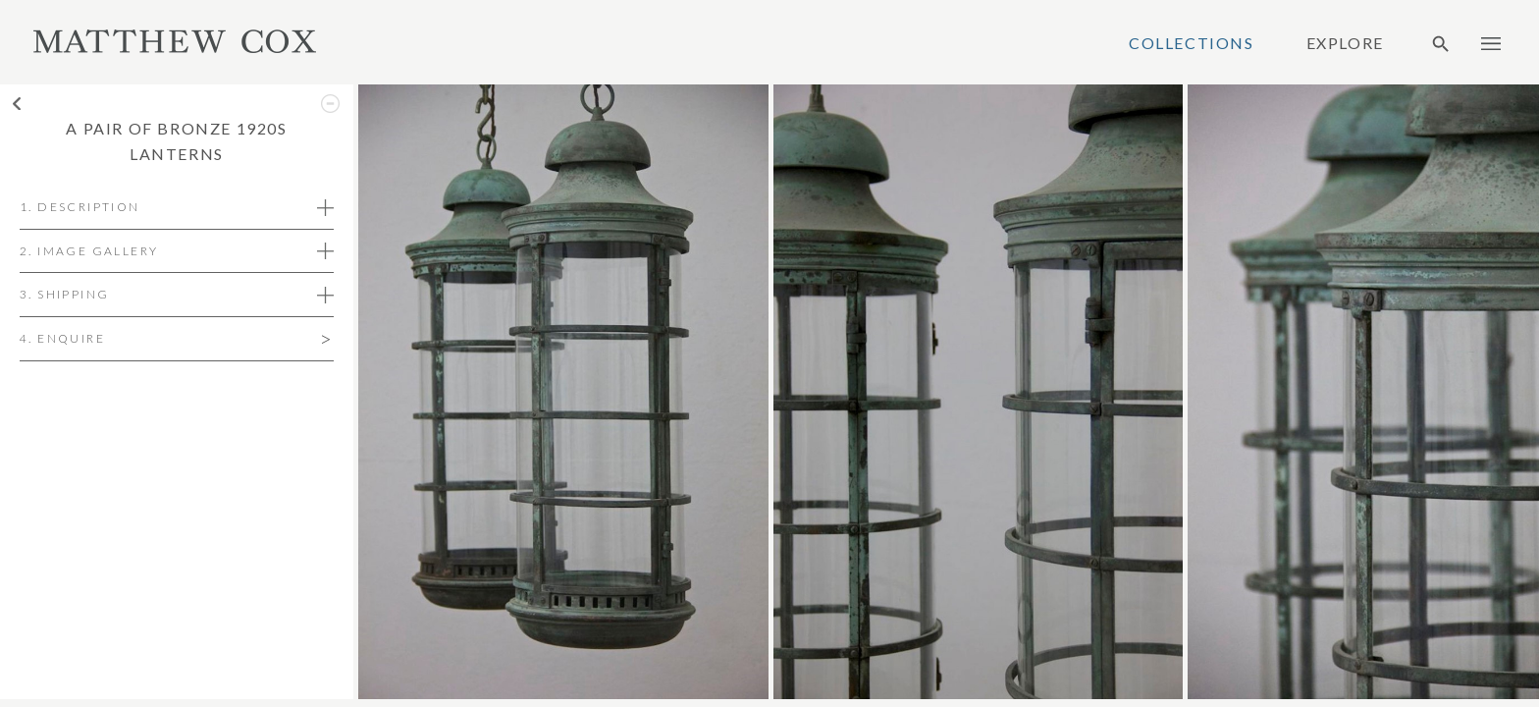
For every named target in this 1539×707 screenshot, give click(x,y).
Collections (1191, 43)
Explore (1345, 43)
